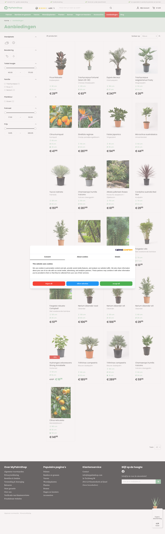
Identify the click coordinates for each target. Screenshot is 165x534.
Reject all (49, 283)
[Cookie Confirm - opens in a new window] (123, 249)
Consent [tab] (47, 257)
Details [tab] (117, 257)
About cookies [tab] (82, 257)
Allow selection (82, 283)
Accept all (116, 283)
